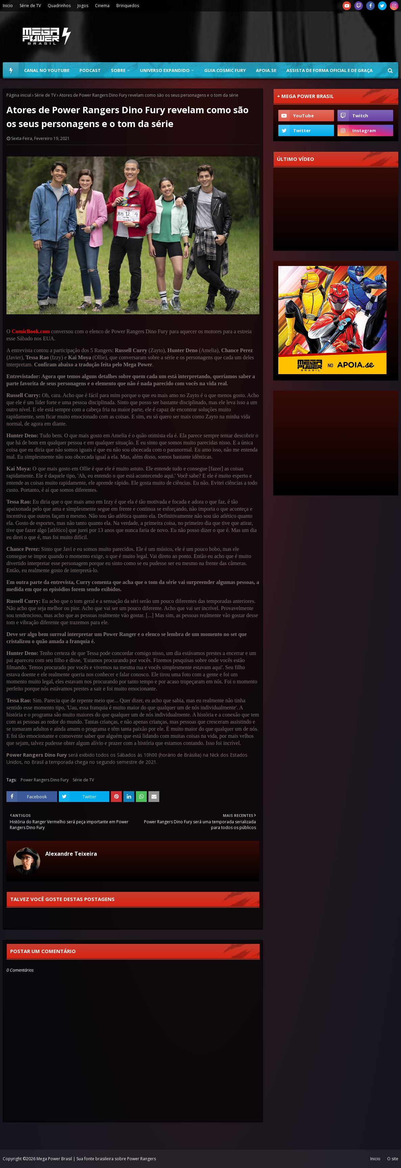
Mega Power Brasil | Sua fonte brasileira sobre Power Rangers (96, 1159)
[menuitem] (11, 70)
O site (392, 1159)
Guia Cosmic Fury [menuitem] (225, 70)
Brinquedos (127, 5)
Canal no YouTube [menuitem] (46, 70)
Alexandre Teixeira (71, 853)
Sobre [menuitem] (118, 70)
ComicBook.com (31, 331)
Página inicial (18, 95)
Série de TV (30, 5)
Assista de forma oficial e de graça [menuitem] (329, 70)
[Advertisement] (275, 37)
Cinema (102, 5)
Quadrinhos (59, 5)
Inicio (8, 5)
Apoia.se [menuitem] (266, 70)
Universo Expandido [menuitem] (165, 70)
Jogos (82, 5)
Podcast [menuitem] (90, 70)
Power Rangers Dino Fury (45, 780)
